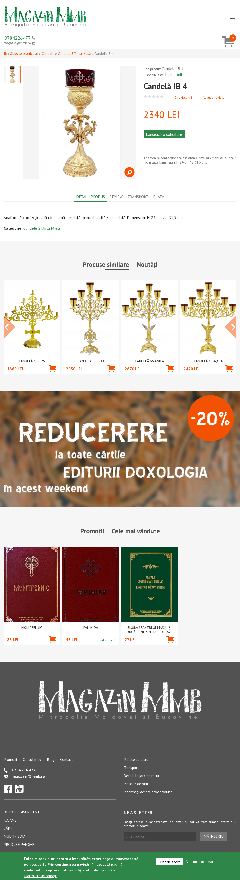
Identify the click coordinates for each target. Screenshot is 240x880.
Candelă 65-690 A (149, 361)
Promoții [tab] (92, 531)
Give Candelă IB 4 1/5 (146, 97)
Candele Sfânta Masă (74, 53)
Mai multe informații (40, 875)
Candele (48, 53)
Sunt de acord (169, 862)
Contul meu (32, 759)
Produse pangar (19, 844)
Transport (131, 767)
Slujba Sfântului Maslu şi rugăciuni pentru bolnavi (149, 630)
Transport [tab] (137, 196)
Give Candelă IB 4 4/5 (158, 97)
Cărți (9, 828)
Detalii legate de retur (141, 775)
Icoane (10, 820)
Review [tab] (116, 196)
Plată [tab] (158, 196)
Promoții (10, 759)
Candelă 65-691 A (208, 361)
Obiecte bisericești (24, 53)
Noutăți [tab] (147, 264)
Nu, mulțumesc (199, 862)
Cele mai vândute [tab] (136, 531)
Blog (51, 759)
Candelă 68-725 (32, 361)
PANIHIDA (90, 628)
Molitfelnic (31, 628)
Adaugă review (213, 97)
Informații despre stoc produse (148, 791)
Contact (66, 759)
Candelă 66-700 (91, 361)
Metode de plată (137, 783)
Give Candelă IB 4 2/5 (150, 97)
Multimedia (14, 836)
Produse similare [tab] (106, 264)
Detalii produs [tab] (90, 196)
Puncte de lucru (136, 759)
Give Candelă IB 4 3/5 (154, 97)
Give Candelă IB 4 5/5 (162, 97)
